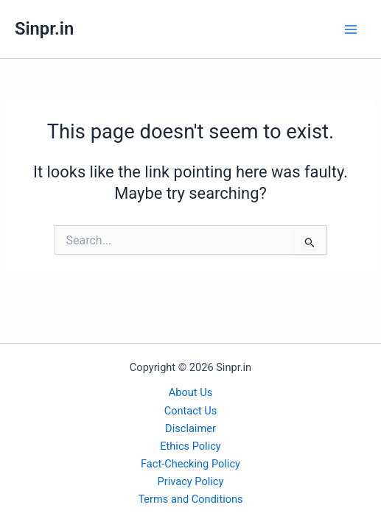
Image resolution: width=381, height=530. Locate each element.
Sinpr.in (44, 28)
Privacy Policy (191, 481)
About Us (190, 392)
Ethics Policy (190, 446)
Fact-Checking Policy (190, 463)
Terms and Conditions (190, 499)
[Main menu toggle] (350, 29)
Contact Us (190, 410)
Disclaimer (190, 428)
